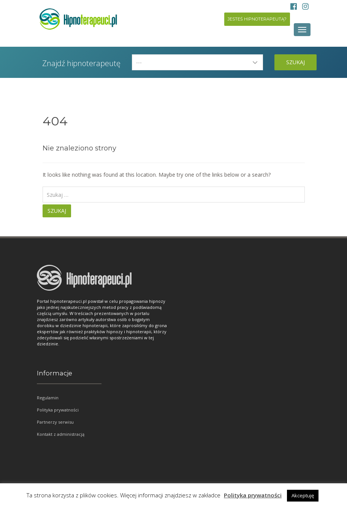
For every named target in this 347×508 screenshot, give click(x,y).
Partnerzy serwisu (55, 422)
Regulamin (48, 397)
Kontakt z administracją (60, 434)
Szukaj (295, 62)
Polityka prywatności (58, 410)
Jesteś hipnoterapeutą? (257, 19)
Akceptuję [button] (303, 495)
